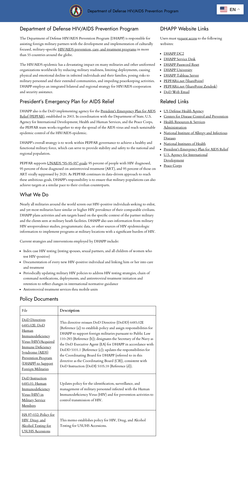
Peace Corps (173, 165)
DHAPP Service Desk (180, 59)
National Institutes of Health (185, 143)
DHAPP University (178, 70)
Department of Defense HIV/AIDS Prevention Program (133, 11)
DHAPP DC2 (174, 53)
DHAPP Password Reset (181, 64)
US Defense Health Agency (184, 111)
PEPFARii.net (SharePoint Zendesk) (190, 86)
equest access (187, 38)
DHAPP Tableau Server (181, 75)
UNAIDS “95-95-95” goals (67, 163)
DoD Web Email (176, 92)
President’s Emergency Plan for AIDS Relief (196, 149)
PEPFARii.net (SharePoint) (184, 81)
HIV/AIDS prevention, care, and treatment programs (97, 49)
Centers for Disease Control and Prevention (196, 116)
